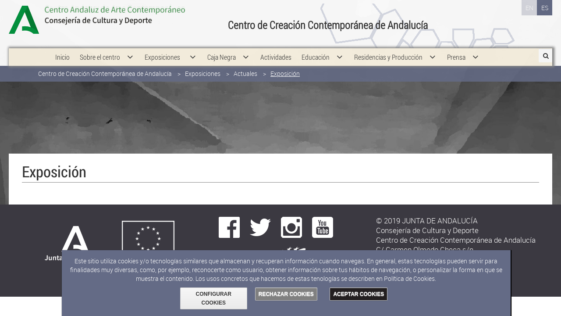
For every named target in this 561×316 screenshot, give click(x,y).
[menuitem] (62, 48)
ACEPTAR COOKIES (358, 294)
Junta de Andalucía (28, 20)
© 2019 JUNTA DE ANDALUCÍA (427, 220)
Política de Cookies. (410, 278)
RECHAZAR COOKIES (286, 294)
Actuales (245, 65)
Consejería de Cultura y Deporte (131, 20)
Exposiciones (202, 65)
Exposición (285, 65)
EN (529, 8)
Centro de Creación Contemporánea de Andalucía (105, 65)
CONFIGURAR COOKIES (213, 298)
